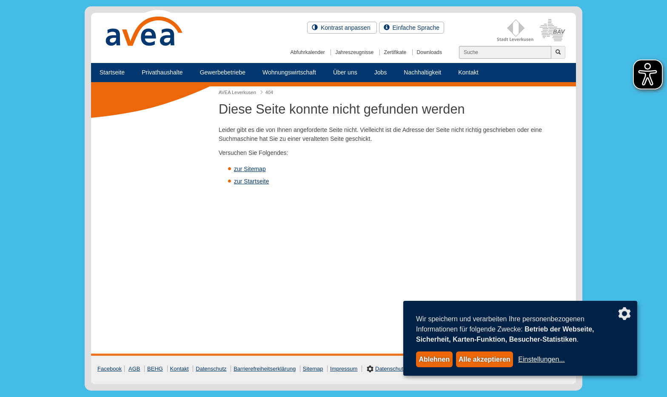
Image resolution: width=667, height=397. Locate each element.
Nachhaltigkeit (422, 72)
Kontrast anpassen (342, 27)
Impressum (343, 369)
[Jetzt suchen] (558, 52)
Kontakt (468, 72)
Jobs (380, 72)
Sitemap (313, 369)
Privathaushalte (162, 72)
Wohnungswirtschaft (289, 72)
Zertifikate (395, 52)
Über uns (345, 72)
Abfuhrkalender (307, 52)
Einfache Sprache (411, 27)
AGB (134, 369)
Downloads (429, 52)
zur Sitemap (250, 169)
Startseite (112, 72)
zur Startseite (251, 181)
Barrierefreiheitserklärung (265, 369)
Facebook (109, 369)
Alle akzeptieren (484, 359)
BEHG (155, 369)
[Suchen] (505, 52)
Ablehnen (434, 359)
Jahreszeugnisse (354, 52)
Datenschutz (211, 369)
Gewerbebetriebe (222, 72)
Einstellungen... (541, 359)
